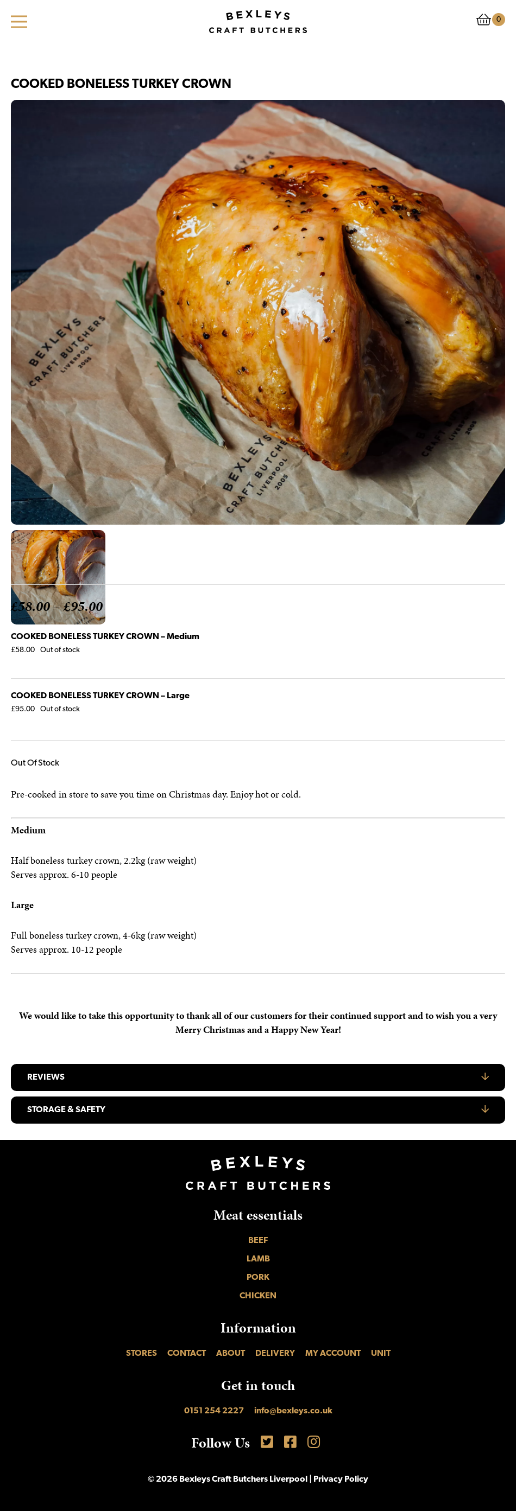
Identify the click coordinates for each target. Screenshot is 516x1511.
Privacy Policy (340, 1479)
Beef (258, 1240)
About (230, 1353)
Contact (186, 1353)
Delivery (275, 1353)
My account (333, 1353)
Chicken (258, 1296)
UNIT (381, 1353)
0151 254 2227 (214, 1411)
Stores (141, 1353)
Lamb (258, 1259)
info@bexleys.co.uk (293, 1411)
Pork (258, 1277)
